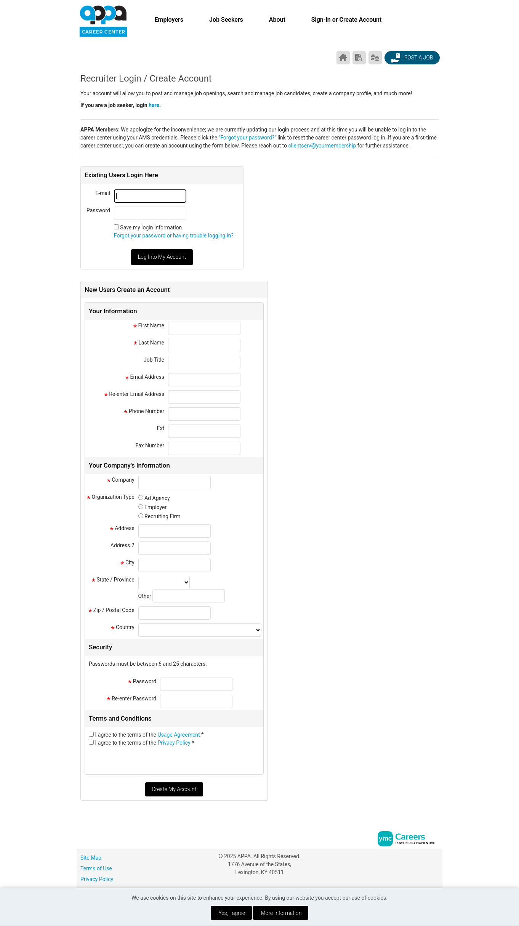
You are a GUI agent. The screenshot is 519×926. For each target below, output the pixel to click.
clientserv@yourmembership (322, 146)
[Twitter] (435, 859)
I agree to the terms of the (149, 735)
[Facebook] (419, 859)
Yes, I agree (231, 913)
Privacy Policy (175, 743)
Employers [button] (169, 19)
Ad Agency (157, 498)
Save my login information (151, 227)
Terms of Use (96, 868)
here (154, 105)
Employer (155, 507)
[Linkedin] (427, 859)
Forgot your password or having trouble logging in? (174, 235)
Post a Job (412, 57)
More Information (281, 913)
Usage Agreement (180, 735)
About (277, 19)
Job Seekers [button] (226, 19)
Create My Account (174, 789)
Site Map (90, 858)
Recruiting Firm (162, 516)
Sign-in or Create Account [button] (346, 19)
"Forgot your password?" (247, 138)
